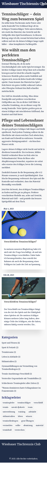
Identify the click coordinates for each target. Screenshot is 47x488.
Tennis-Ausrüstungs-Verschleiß (17, 374)
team (30, 407)
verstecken (19, 430)
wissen (29, 416)
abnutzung (28, 425)
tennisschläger (24, 403)
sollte (17, 425)
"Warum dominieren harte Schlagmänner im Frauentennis (21, 389)
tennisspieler (8, 403)
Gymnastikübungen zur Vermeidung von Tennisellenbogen (19, 367)
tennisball (7, 430)
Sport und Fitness (11, 343)
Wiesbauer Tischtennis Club (24, 4)
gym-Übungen (27, 421)
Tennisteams (9, 352)
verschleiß (38, 403)
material (39, 425)
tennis (5, 407)
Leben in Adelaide (11, 357)
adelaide (32, 412)
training (21, 412)
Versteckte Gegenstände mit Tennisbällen (21, 378)
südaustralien (9, 416)
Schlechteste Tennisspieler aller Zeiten (20, 383)
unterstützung (9, 412)
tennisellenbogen (10, 421)
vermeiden (7, 425)
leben (20, 416)
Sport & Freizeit (10, 347)
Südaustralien (9, 361)
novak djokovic (18, 407)
